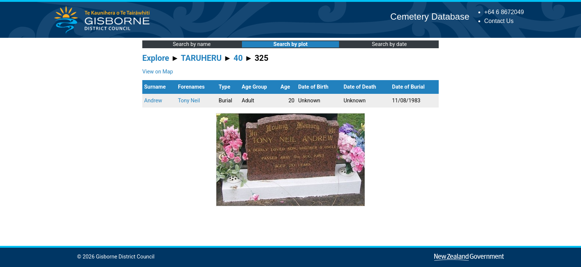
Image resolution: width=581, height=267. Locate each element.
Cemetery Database (429, 16)
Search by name (191, 44)
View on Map (157, 72)
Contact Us (499, 21)
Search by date (389, 44)
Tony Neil (189, 101)
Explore (155, 58)
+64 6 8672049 (504, 12)
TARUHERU (201, 58)
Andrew (153, 101)
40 (238, 58)
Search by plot (290, 44)
